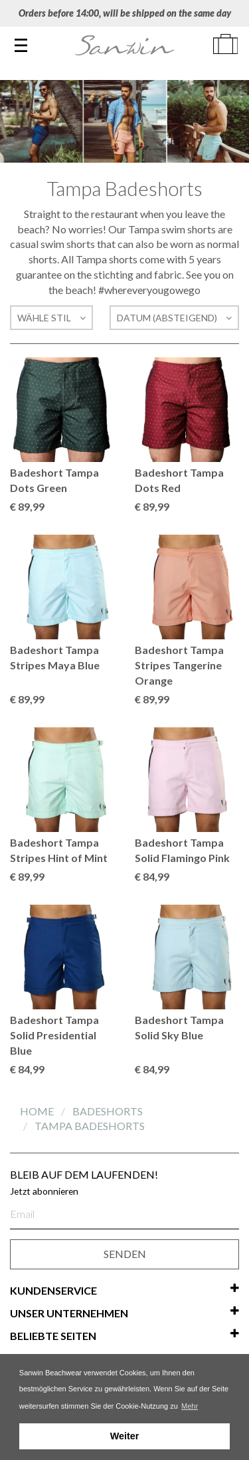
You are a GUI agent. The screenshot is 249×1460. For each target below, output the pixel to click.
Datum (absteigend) (174, 317)
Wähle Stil (51, 317)
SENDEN (125, 1253)
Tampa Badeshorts (90, 1125)
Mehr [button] (189, 1406)
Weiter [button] (124, 1436)
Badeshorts (107, 1111)
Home (38, 1111)
